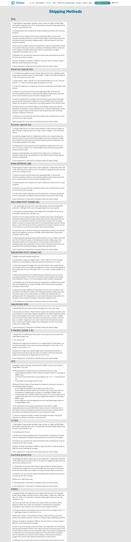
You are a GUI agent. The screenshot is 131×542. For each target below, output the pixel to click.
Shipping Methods (43, 508)
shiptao (101, 434)
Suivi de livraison (43, 516)
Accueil (32, 3)
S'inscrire (106, 3)
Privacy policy (42, 513)
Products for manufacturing (65, 3)
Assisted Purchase (71, 510)
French (115, 3)
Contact (85, 3)
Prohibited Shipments (44, 519)
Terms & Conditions (44, 510)
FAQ (12, 520)
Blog (90, 3)
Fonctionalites (40, 3)
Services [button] (48, 3)
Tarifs (54, 3)
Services (13, 517)
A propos (78, 3)
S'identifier (99, 3)
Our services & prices (72, 508)
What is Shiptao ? (71, 513)
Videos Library (70, 519)
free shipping (85, 213)
